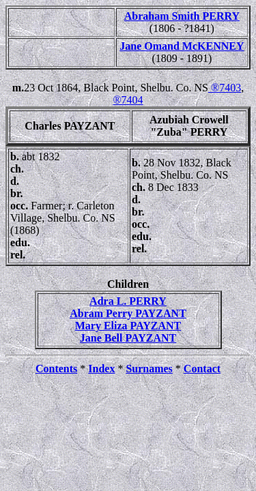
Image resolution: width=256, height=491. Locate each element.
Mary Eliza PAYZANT (128, 325)
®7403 (224, 87)
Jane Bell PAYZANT (128, 338)
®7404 (128, 100)
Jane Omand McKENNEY (181, 46)
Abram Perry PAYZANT (128, 313)
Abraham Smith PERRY (182, 16)
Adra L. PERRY (128, 301)
